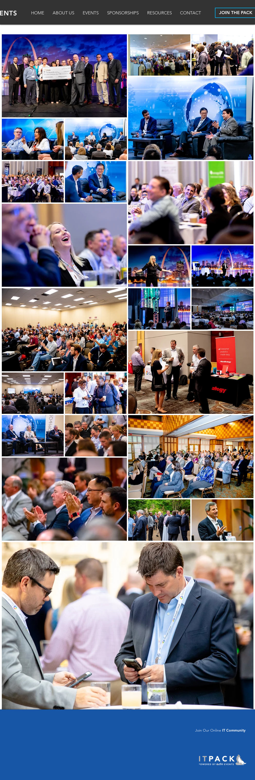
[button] (159, 13)
